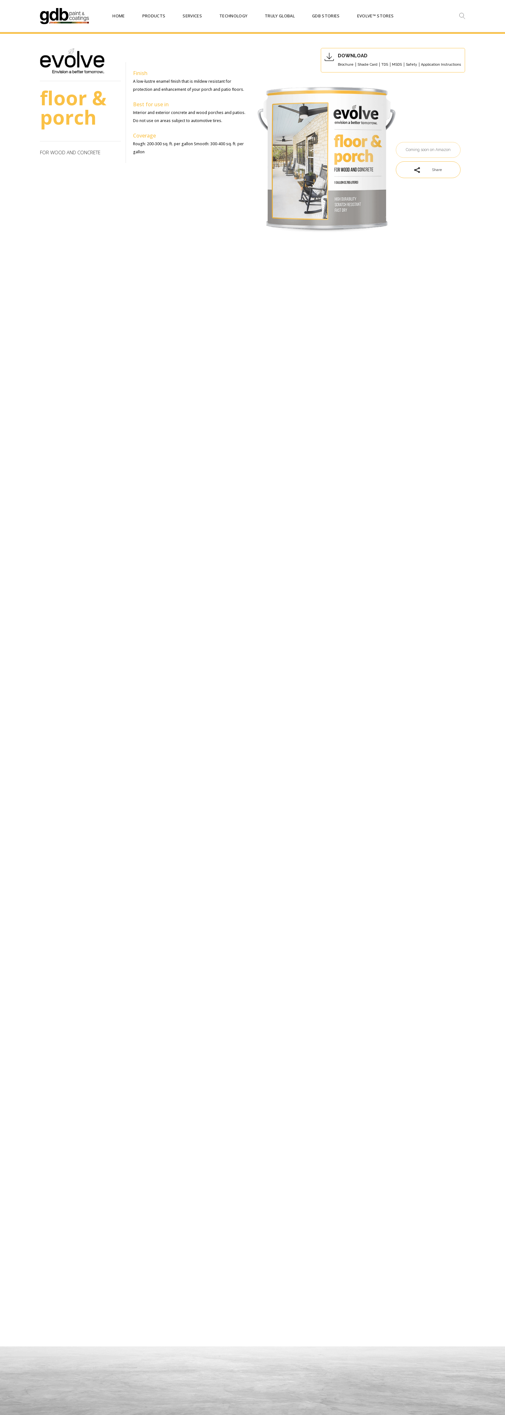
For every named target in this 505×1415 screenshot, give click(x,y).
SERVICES (192, 16)
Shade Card (367, 64)
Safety (411, 64)
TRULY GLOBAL (280, 16)
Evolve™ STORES (375, 16)
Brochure (346, 64)
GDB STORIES (326, 16)
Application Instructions (441, 64)
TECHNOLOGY (233, 16)
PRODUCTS (154, 16)
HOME (118, 16)
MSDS (397, 64)
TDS (384, 64)
